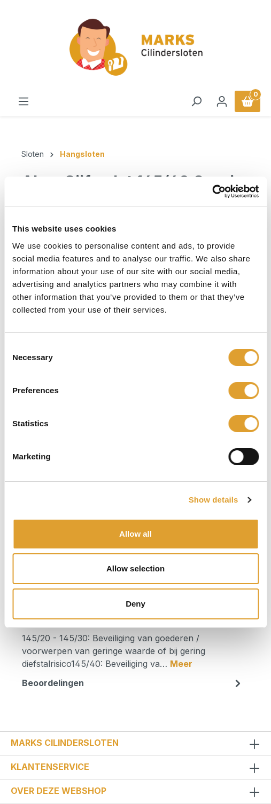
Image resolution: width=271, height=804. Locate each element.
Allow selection (135, 568)
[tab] (133, 641)
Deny (135, 603)
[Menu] (23, 101)
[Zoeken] (196, 101)
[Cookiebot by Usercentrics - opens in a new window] (212, 191)
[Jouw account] (222, 101)
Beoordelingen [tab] (133, 682)
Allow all (135, 533)
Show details (213, 499)
